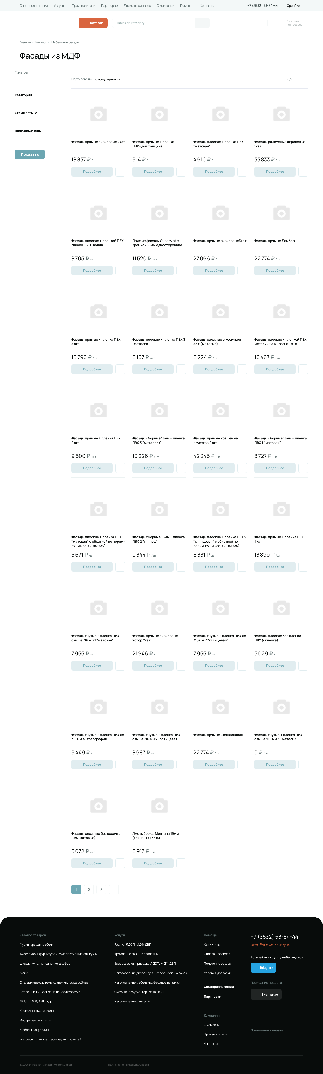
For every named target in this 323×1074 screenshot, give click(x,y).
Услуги (59, 6)
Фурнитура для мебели (37, 944)
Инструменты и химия (36, 1020)
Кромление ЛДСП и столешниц (137, 954)
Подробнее (92, 171)
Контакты (207, 6)
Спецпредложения (34, 6)
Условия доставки (217, 973)
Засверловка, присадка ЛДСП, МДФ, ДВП (145, 964)
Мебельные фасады (65, 42)
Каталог (41, 42)
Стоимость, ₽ (26, 113)
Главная (25, 42)
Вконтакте (270, 994)
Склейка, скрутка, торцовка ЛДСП (140, 992)
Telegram (267, 967)
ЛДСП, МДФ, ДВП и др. (36, 1001)
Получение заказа (217, 964)
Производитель (28, 130)
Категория (23, 95)
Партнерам (109, 6)
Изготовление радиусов (132, 1001)
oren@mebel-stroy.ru (271, 944)
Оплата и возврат (217, 954)
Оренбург (294, 6)
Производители (83, 6)
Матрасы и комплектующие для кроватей (50, 1039)
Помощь (186, 6)
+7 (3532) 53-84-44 (262, 5)
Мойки (24, 973)
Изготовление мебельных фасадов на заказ (147, 982)
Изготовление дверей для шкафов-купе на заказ (150, 973)
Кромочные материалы (37, 1011)
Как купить (212, 944)
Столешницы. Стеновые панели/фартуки (50, 992)
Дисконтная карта (137, 6)
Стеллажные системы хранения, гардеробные (54, 982)
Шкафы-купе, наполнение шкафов (45, 964)
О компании (165, 6)
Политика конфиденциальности (128, 1065)
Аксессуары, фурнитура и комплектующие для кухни (59, 954)
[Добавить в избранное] (120, 171)
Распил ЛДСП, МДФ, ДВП (132, 944)
